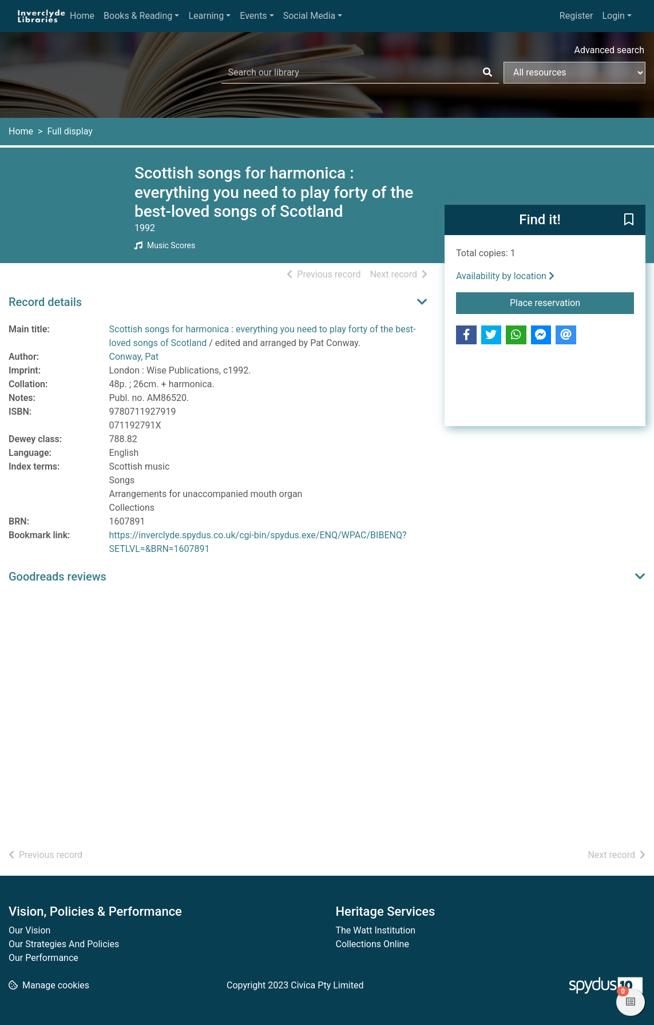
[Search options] (574, 73)
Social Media (309, 15)
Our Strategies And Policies (64, 944)
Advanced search (609, 50)
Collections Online (372, 944)
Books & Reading (138, 15)
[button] (629, 220)
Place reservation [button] (572, 302)
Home (82, 15)
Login (613, 15)
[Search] (487, 73)
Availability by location (505, 276)
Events (253, 15)
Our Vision (29, 930)
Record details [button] (45, 302)
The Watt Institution (376, 930)
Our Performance (43, 957)
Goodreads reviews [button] (57, 576)
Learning (206, 15)
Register (576, 15)
